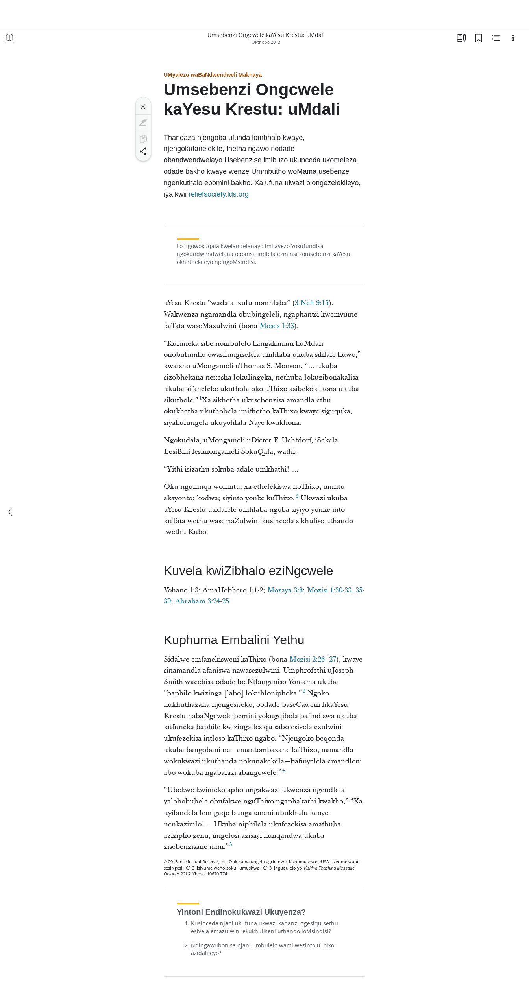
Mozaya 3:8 (285, 590)
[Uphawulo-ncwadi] (478, 37)
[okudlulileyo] (11, 512)
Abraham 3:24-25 (202, 601)
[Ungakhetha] (513, 37)
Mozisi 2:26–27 (312, 659)
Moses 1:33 (276, 326)
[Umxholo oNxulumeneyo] (496, 37)
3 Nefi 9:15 (312, 303)
